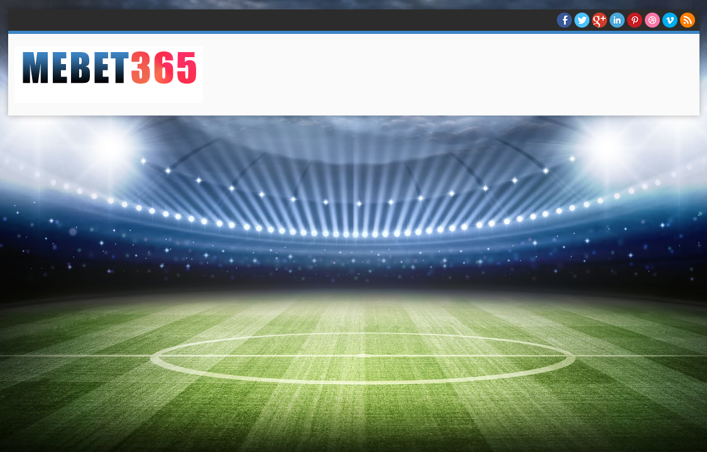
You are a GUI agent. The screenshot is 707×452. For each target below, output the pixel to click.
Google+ (599, 20)
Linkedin (617, 20)
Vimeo (669, 20)
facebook (564, 20)
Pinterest (634, 20)
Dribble (652, 20)
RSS (687, 20)
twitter (581, 20)
